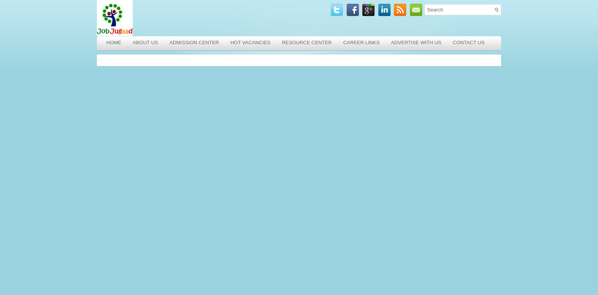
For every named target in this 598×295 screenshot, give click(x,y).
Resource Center (307, 42)
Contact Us (468, 42)
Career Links (361, 42)
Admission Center (194, 42)
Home (113, 42)
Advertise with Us (416, 42)
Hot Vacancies (250, 42)
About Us (145, 42)
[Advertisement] (152, 174)
